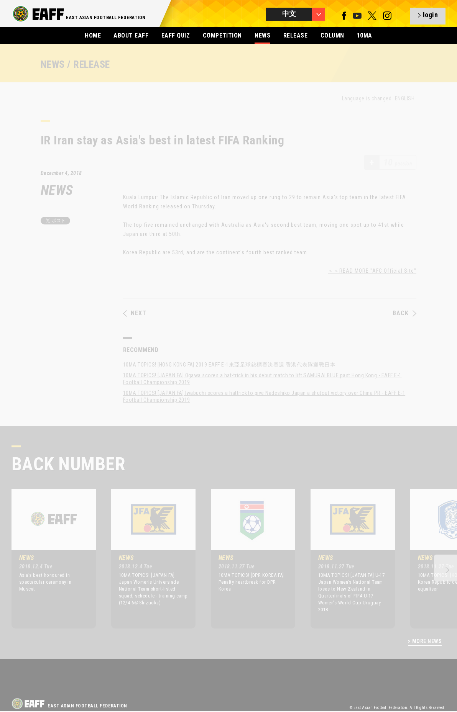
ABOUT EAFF (130, 35)
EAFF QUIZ (175, 35)
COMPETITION (222, 35)
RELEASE (295, 35)
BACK (404, 313)
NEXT (134, 313)
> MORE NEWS (425, 641)
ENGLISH (404, 98)
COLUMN (332, 35)
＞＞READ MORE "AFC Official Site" (372, 271)
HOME (93, 35)
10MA (364, 35)
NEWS (262, 35)
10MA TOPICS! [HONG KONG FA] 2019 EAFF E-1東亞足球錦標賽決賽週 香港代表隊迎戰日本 (229, 365)
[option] (48, 558)
